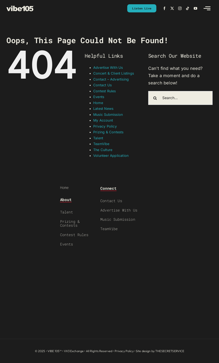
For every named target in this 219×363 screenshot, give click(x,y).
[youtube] (195, 8)
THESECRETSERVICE (169, 351)
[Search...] (180, 98)
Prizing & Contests (108, 132)
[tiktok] (187, 8)
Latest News (103, 108)
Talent (98, 138)
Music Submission (108, 114)
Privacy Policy (105, 126)
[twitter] (172, 8)
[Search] (155, 98)
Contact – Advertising (111, 79)
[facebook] (164, 8)
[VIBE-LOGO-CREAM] (20, 7)
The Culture (102, 150)
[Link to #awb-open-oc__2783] (207, 8)
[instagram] (180, 8)
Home (98, 103)
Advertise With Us (108, 67)
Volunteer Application (111, 155)
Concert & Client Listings (113, 73)
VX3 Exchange (74, 351)
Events (98, 97)
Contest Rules (104, 91)
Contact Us (102, 85)
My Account (103, 120)
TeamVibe (101, 144)
